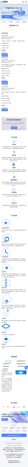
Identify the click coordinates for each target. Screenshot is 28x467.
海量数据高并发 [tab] (21, 363)
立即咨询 (14, 127)
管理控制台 (19, 16)
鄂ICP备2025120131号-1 (16, 451)
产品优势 (10, 21)
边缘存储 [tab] (5, 369)
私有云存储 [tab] (9, 361)
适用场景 (24, 21)
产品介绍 (3, 21)
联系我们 (14, 439)
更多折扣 (7, 16)
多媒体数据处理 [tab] (21, 361)
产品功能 (17, 21)
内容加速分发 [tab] (6, 363)
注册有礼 (5, 419)
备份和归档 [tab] (6, 366)
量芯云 (4, 2)
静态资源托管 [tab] (21, 366)
